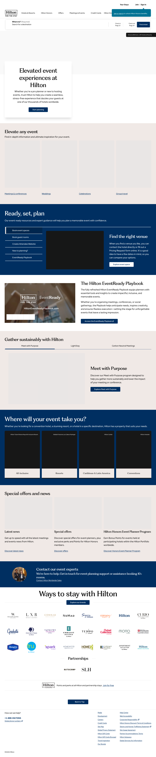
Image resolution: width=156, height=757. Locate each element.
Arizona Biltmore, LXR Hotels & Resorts (141, 35)
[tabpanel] (96, 248)
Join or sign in (119, 14)
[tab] (23, 230)
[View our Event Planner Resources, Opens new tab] (99, 321)
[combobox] (57, 23)
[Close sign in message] (149, 10)
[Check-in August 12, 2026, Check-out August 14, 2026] (123, 24)
